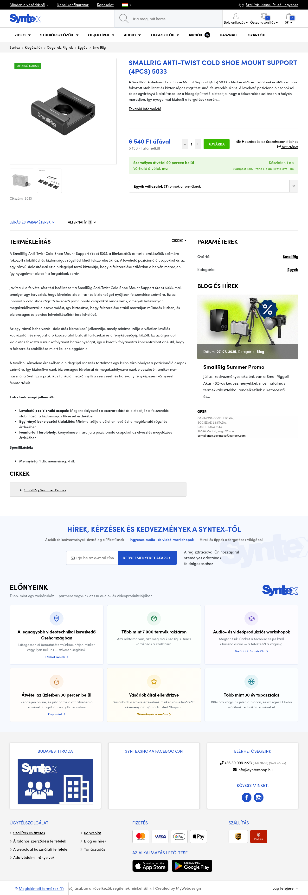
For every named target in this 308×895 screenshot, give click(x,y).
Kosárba (216, 144)
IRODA (66, 751)
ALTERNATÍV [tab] (82, 222)
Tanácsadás (94, 849)
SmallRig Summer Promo (45, 490)
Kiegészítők (33, 47)
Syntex (15, 47)
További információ (145, 108)
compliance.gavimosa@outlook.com (222, 435)
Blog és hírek (95, 841)
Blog (260, 351)
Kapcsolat (105, 4)
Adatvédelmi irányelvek (34, 857)
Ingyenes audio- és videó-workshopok (162, 539)
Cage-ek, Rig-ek (60, 47)
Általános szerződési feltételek (39, 841)
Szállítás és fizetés (29, 833)
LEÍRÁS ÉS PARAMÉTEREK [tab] (32, 222)
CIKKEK (179, 240)
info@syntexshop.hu (255, 769)
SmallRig (99, 47)
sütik (147, 888)
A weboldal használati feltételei (40, 849)
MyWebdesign (188, 888)
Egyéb (83, 47)
